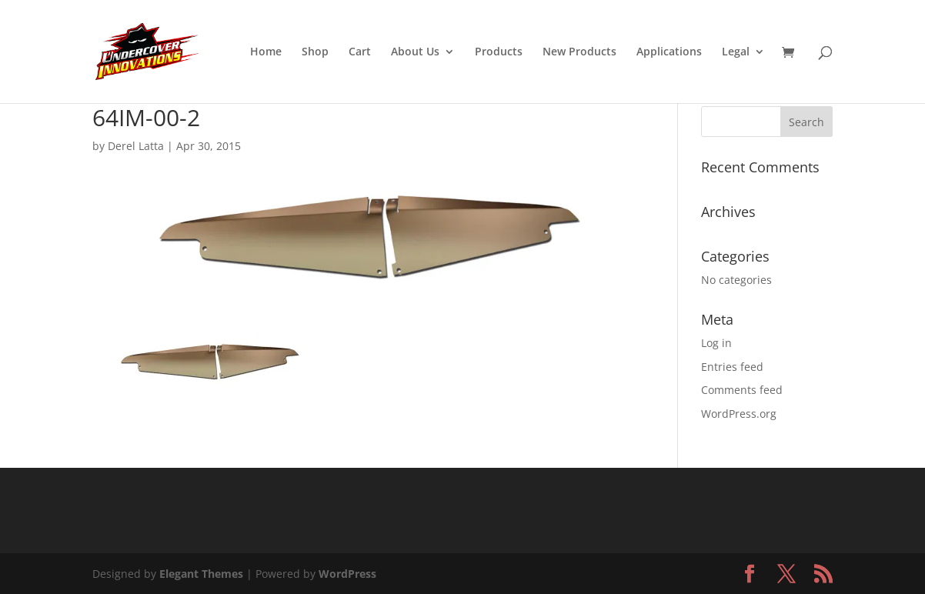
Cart (360, 52)
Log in (716, 342)
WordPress (347, 573)
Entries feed (732, 366)
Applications (669, 52)
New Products (579, 52)
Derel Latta (136, 145)
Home (266, 52)
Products (499, 52)
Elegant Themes (201, 573)
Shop (315, 52)
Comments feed (742, 389)
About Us (415, 52)
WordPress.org (738, 413)
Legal (736, 52)
